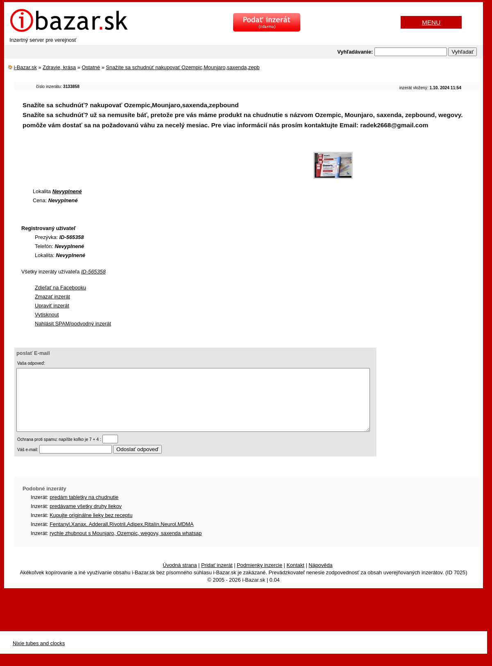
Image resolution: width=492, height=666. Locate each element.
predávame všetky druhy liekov (86, 518)
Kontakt (295, 577)
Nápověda (320, 577)
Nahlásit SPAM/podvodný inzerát (73, 324)
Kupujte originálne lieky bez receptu (91, 527)
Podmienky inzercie (259, 577)
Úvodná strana (180, 577)
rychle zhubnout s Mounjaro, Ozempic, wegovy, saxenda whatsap (126, 545)
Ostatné (91, 67)
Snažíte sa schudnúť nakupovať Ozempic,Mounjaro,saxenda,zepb (182, 67)
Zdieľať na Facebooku (60, 287)
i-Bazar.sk (25, 67)
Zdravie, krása (59, 67)
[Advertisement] (163, 161)
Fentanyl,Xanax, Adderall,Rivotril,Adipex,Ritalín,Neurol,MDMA (121, 536)
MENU (431, 22)
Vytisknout (47, 315)
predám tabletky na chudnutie (84, 509)
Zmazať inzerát (52, 296)
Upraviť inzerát (52, 306)
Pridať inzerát (217, 577)
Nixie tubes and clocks (39, 655)
